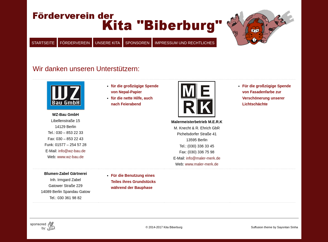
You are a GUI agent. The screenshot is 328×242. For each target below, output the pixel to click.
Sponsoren (137, 43)
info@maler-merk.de (203, 158)
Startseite (43, 43)
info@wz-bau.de (72, 151)
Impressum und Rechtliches (184, 43)
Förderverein (75, 43)
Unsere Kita (107, 43)
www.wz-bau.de (70, 157)
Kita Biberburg (173, 227)
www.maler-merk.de (201, 164)
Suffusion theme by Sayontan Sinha (274, 227)
